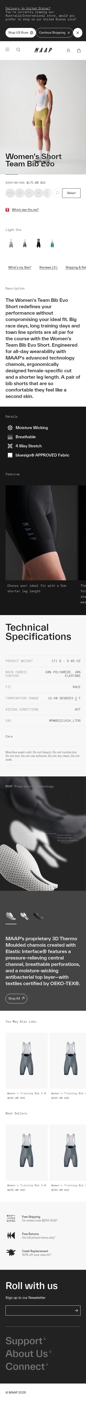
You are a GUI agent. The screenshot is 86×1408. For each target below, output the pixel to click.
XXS (10, 193)
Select (71, 193)
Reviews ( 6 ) (48, 267)
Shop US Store (20, 33)
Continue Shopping (54, 32)
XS (20, 193)
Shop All (16, 998)
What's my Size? (19, 267)
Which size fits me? (25, 209)
